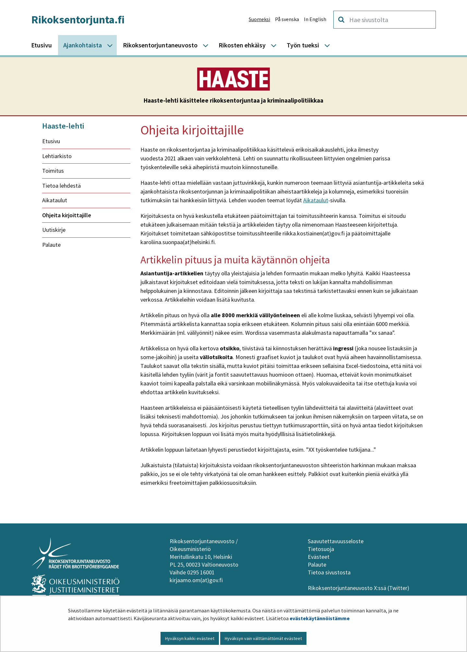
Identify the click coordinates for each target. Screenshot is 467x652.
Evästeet (318, 556)
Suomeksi (259, 19)
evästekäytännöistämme (320, 618)
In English (315, 19)
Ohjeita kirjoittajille (66, 215)
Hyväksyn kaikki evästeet (189, 638)
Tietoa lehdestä (61, 185)
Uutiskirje (54, 229)
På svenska (287, 19)
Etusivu (51, 141)
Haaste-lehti (63, 126)
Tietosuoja (321, 549)
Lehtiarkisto (57, 156)
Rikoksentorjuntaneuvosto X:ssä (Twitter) (359, 588)
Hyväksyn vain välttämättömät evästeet (263, 638)
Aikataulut (54, 200)
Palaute (51, 244)
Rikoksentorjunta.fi (78, 19)
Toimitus (53, 170)
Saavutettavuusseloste (336, 541)
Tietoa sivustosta (329, 572)
